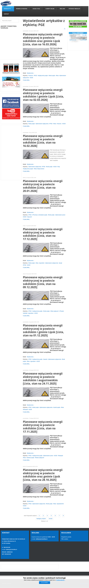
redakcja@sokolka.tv (11, 549)
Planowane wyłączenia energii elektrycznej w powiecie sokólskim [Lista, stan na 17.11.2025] (42, 426)
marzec (31, 75)
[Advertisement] (11, 152)
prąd (61, 263)
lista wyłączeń (55, 311)
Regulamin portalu (66, 537)
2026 (31, 77)
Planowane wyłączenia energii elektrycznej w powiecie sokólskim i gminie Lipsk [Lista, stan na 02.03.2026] (43, 94)
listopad (26, 409)
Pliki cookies (64, 539)
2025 (29, 265)
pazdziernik (60, 503)
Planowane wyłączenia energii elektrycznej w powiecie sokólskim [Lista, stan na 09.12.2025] (42, 282)
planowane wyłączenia (42, 123)
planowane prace (60, 215)
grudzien (42, 263)
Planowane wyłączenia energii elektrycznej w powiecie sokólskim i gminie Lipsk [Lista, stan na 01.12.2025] (43, 330)
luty (59, 166)
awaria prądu (30, 457)
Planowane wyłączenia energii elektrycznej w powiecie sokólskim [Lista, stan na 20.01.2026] (42, 186)
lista (57, 75)
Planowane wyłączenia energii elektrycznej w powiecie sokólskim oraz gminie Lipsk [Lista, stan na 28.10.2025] (42, 474)
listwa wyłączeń (40, 457)
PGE (35, 75)
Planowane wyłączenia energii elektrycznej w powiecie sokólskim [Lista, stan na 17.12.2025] (42, 234)
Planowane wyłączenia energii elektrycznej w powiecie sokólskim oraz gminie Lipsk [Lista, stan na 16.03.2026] (42, 39)
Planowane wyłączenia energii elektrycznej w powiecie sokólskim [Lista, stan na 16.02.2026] (42, 141)
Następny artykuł (41, 518)
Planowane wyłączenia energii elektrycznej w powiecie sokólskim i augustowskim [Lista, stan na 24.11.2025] (42, 378)
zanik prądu (57, 407)
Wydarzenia (30, 73)
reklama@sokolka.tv (41, 539)
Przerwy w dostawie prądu (40, 215)
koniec (50, 518)
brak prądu (52, 75)
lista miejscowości (39, 168)
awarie (45, 359)
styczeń (30, 217)
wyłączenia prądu (43, 75)
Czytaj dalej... (26, 80)
